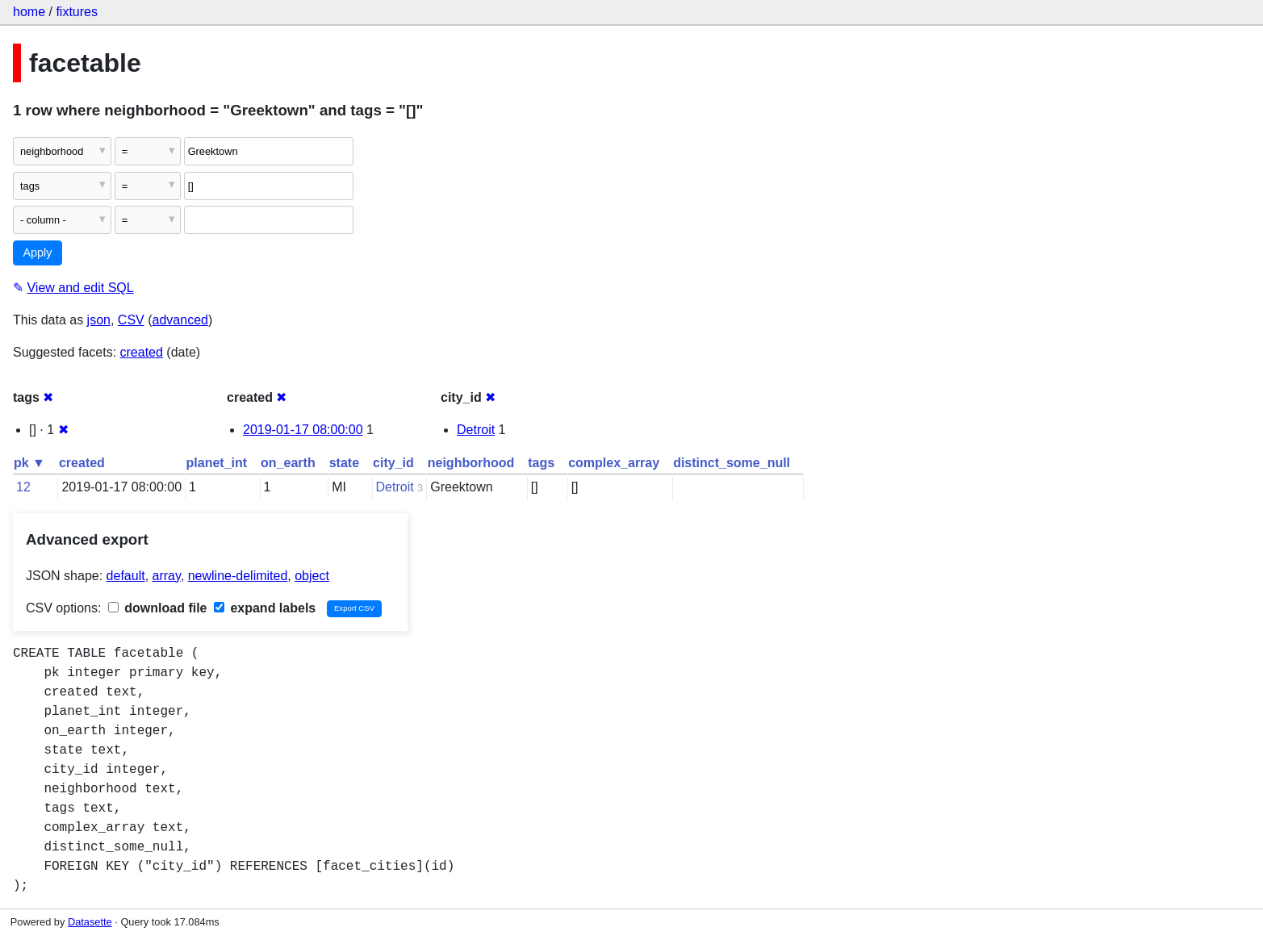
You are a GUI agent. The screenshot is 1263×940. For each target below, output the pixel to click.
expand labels (265, 608)
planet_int (217, 463)
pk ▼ (29, 463)
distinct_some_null (731, 463)
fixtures (77, 12)
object (312, 576)
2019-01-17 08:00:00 (303, 430)
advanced (180, 320)
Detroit (476, 430)
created (141, 352)
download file (157, 608)
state (344, 463)
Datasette (90, 922)
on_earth (288, 463)
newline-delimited (238, 576)
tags (541, 463)
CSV (131, 320)
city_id (393, 463)
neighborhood (471, 463)
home (29, 12)
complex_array (613, 463)
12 (23, 487)
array (167, 576)
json (99, 320)
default (126, 576)
